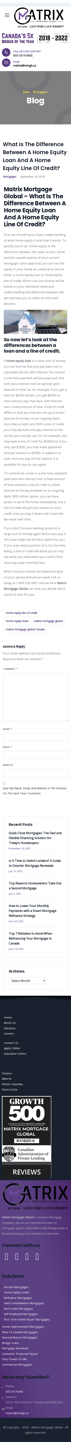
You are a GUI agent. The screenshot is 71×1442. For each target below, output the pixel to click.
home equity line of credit (21, 613)
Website (8, 765)
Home (26, 92)
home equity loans (17, 621)
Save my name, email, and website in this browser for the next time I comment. (35, 790)
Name (7, 729)
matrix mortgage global (48, 621)
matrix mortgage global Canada (25, 629)
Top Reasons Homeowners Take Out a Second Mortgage (35, 885)
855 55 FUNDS (23, 55)
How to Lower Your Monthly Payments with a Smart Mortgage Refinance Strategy (32, 911)
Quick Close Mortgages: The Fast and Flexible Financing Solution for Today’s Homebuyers (35, 838)
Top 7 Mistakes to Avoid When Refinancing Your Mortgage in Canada (30, 938)
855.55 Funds (14, 1391)
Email (7, 747)
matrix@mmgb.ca (17, 1413)
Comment (10, 669)
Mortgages (40, 92)
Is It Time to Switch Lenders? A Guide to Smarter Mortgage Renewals (35, 863)
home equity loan (18, 361)
